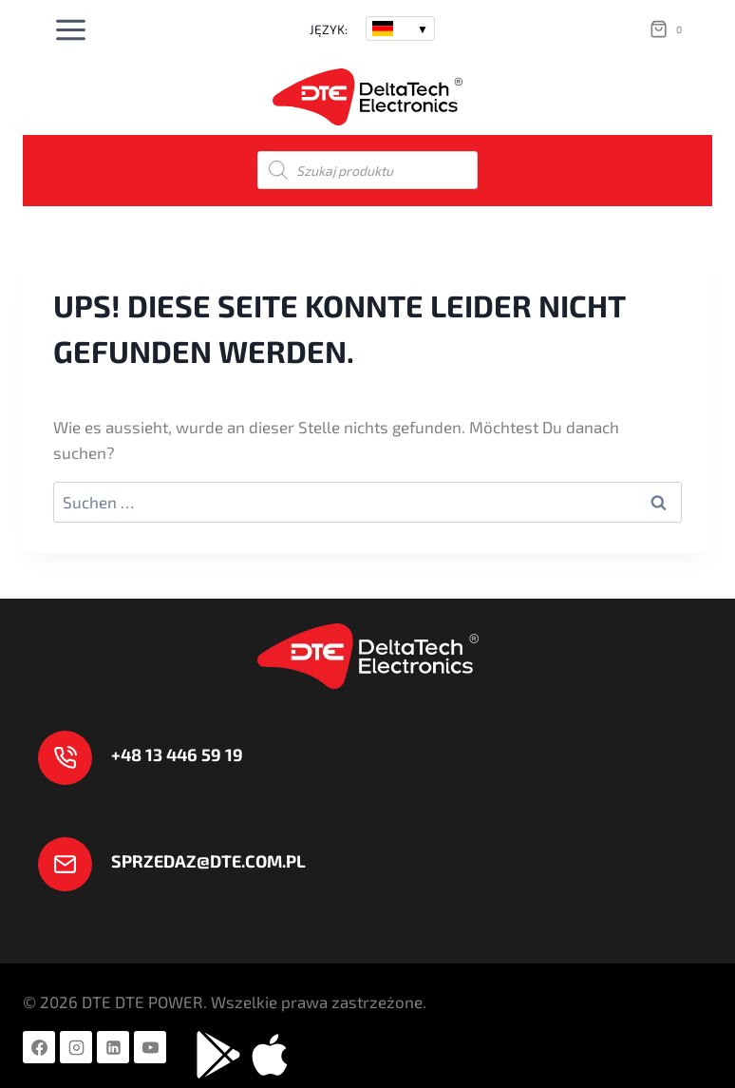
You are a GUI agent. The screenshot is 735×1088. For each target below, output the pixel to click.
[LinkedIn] (113, 1047)
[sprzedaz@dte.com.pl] (172, 864)
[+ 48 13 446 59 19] (140, 758)
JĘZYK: (329, 29)
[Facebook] (39, 1047)
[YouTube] (150, 1047)
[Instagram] (76, 1047)
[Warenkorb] (669, 29)
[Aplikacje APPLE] (269, 1054)
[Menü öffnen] (71, 29)
